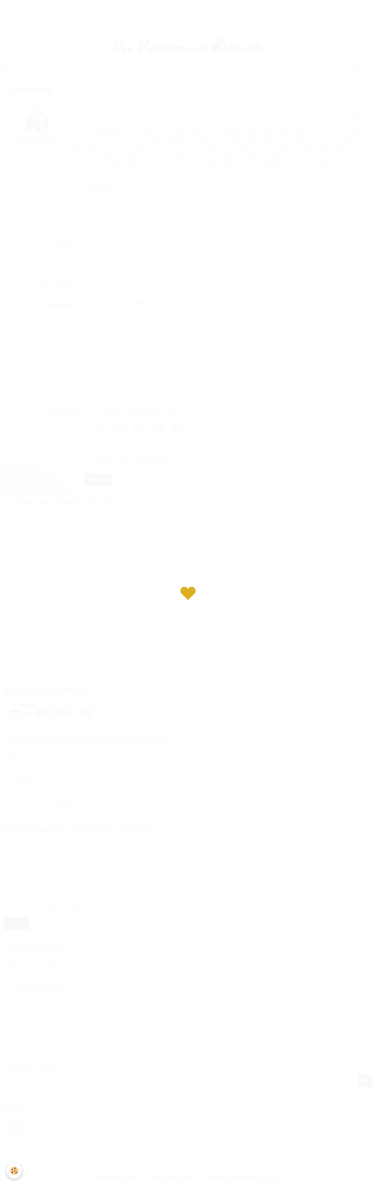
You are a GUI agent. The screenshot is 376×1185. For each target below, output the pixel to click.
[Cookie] (14, 1170)
